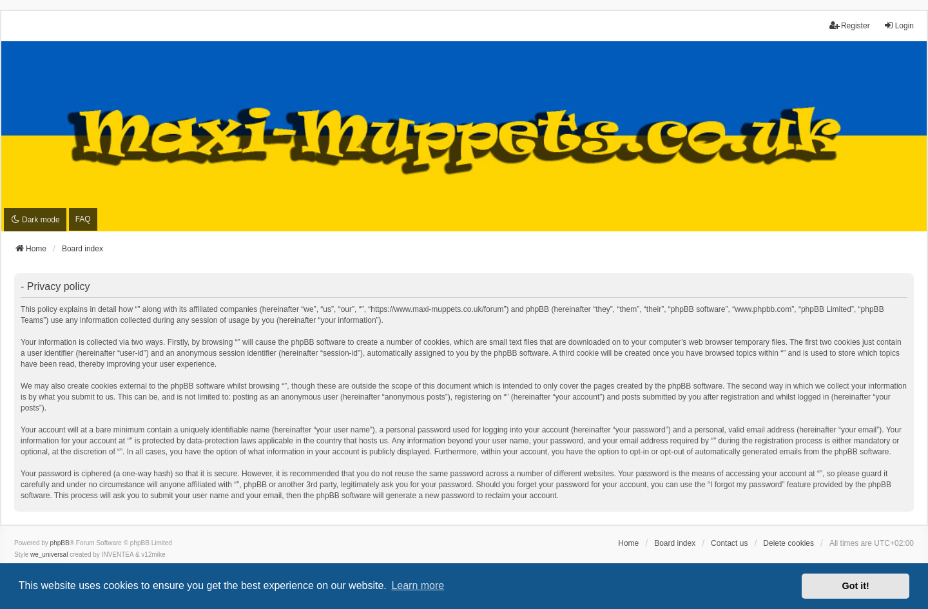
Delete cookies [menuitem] (788, 543)
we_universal (49, 554)
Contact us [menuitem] (729, 543)
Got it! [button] (855, 586)
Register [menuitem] (849, 25)
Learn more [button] (417, 585)
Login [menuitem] (899, 25)
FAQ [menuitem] (83, 219)
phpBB (60, 542)
